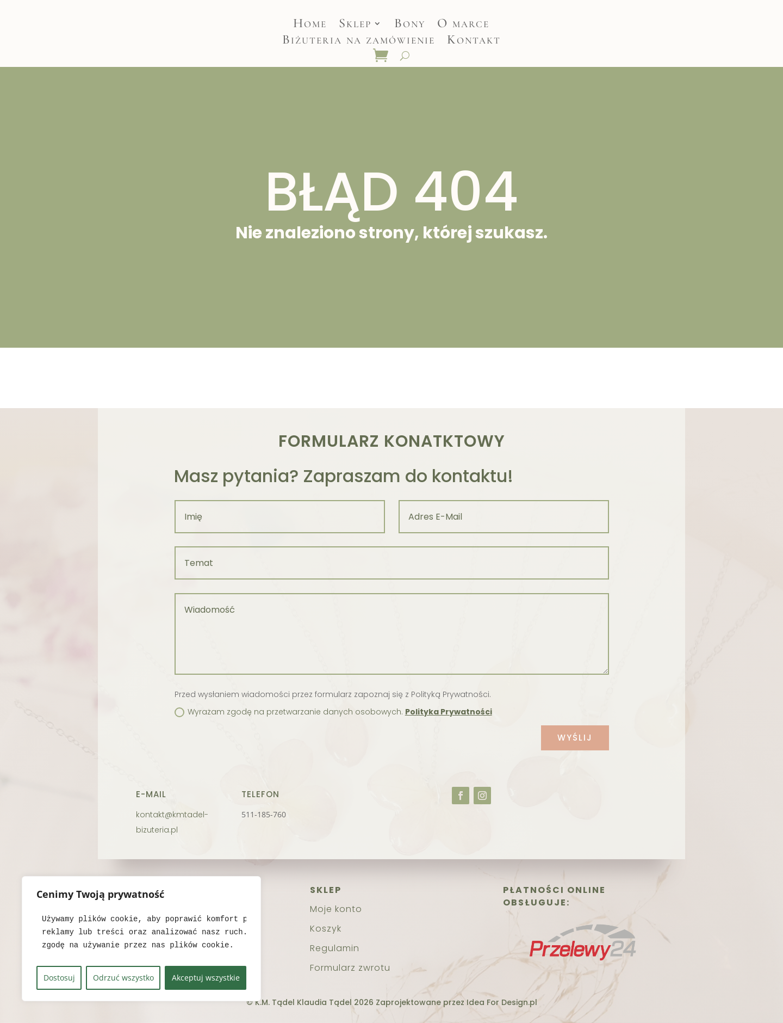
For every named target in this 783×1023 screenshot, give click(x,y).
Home (310, 25)
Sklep (355, 25)
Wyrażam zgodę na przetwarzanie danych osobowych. (333, 711)
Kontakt (474, 41)
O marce (463, 25)
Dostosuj (59, 977)
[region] (141, 938)
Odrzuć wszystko (123, 977)
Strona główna (371, 378)
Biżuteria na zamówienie (358, 41)
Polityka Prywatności (448, 711)
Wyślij (575, 737)
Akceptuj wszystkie (206, 977)
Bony (409, 25)
